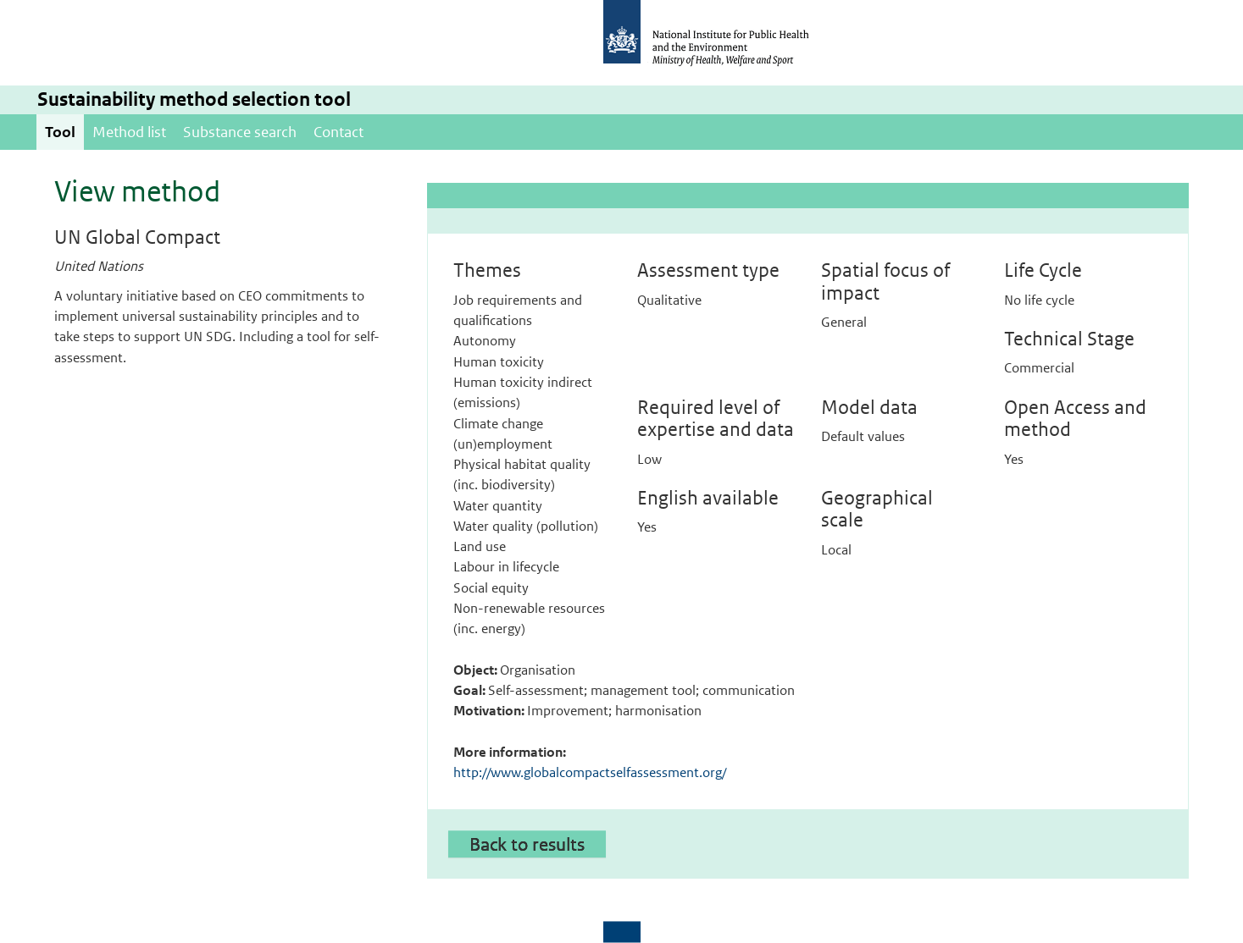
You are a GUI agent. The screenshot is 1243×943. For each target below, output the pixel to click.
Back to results (527, 844)
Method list (129, 132)
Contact (338, 132)
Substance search (240, 132)
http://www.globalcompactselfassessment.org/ (589, 772)
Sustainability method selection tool (194, 99)
